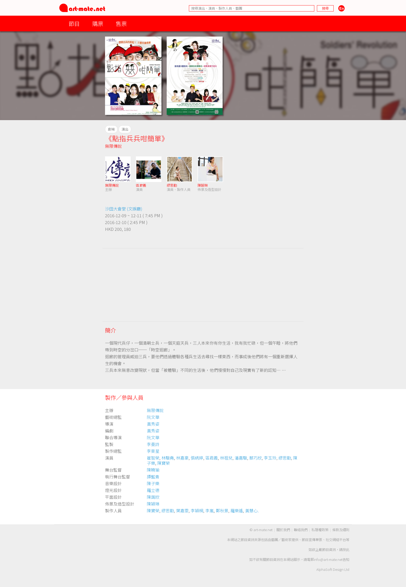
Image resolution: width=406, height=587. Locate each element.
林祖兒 (226, 458)
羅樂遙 (236, 510)
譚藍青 (153, 476)
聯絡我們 (301, 529)
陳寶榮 (163, 463)
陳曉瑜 (153, 470)
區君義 (141, 185)
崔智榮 (153, 458)
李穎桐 (197, 510)
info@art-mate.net (328, 559)
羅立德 (153, 490)
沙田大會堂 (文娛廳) (123, 209)
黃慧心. (252, 510)
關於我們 (283, 529)
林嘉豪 (182, 458)
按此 (346, 549)
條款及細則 (340, 529)
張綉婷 (197, 458)
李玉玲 (270, 458)
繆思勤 (172, 185)
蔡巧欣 (255, 458)
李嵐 (209, 510)
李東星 (153, 451)
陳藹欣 (153, 497)
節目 (74, 23)
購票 (97, 23)
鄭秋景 (222, 510)
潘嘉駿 (241, 458)
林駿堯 (167, 458)
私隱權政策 (319, 529)
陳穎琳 (203, 185)
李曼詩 (153, 444)
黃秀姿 (153, 424)
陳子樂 (153, 483)
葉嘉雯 (182, 510)
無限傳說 (113, 146)
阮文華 (153, 417)
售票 (121, 23)
